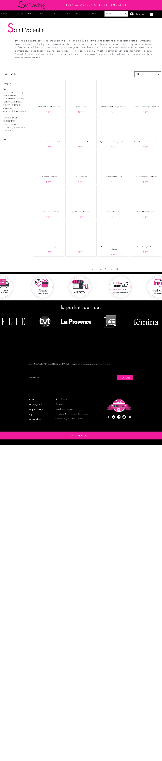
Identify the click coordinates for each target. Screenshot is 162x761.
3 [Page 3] (96, 269)
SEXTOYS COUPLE (10, 108)
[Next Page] (111, 269)
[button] (151, 14)
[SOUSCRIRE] (125, 377)
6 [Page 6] (105, 269)
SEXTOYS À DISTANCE (12, 101)
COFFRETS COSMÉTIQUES (14, 92)
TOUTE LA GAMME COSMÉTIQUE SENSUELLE (14, 126)
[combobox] (147, 74)
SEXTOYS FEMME (10, 95)
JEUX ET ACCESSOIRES (12, 105)
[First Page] (77, 269)
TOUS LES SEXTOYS (11, 130)
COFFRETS (7, 114)
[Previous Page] (83, 269)
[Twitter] (113, 417)
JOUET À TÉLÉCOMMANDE (14, 111)
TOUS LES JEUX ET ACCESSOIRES (10, 119)
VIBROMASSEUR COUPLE (13, 98)
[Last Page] (116, 269)
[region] (44, 332)
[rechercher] (112, 14)
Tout (4, 89)
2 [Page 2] (92, 269)
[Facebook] (108, 417)
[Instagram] (129, 417)
